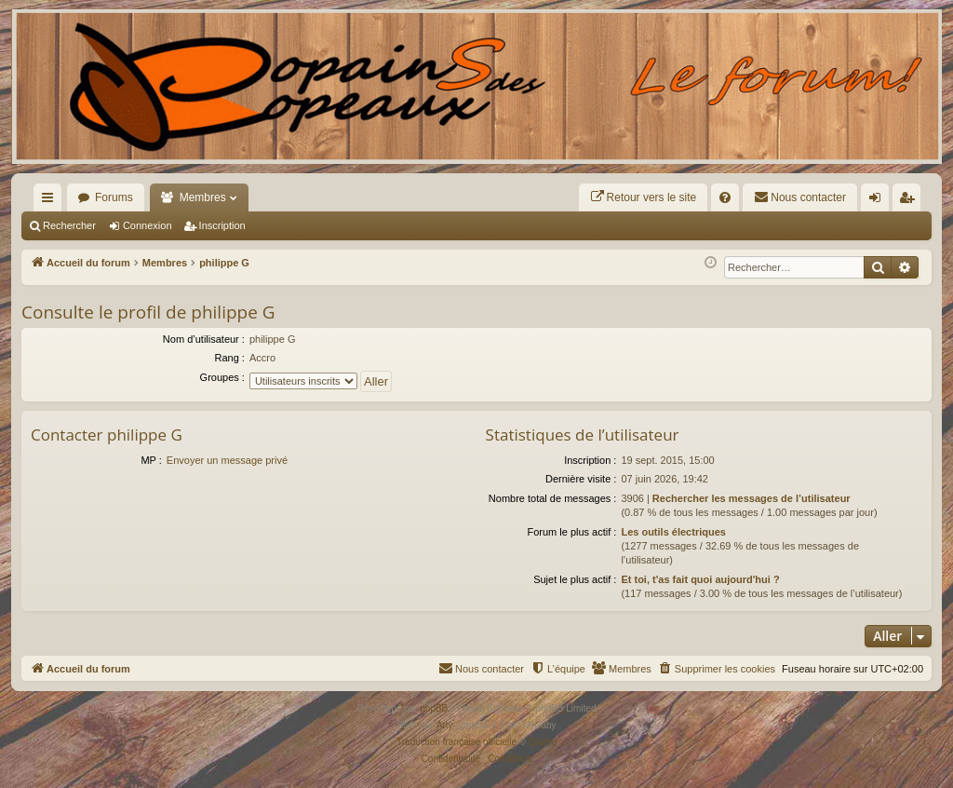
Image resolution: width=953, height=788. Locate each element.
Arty (444, 725)
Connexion (147, 225)
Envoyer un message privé (227, 460)
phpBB (434, 708)
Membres (203, 197)
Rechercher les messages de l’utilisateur (751, 498)
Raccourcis (51, 201)
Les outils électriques (673, 531)
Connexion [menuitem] (879, 201)
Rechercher (69, 225)
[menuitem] (643, 197)
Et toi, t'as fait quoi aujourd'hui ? (700, 579)
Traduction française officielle (456, 742)
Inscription (222, 225)
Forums (114, 197)
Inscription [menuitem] (910, 201)
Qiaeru (543, 742)
